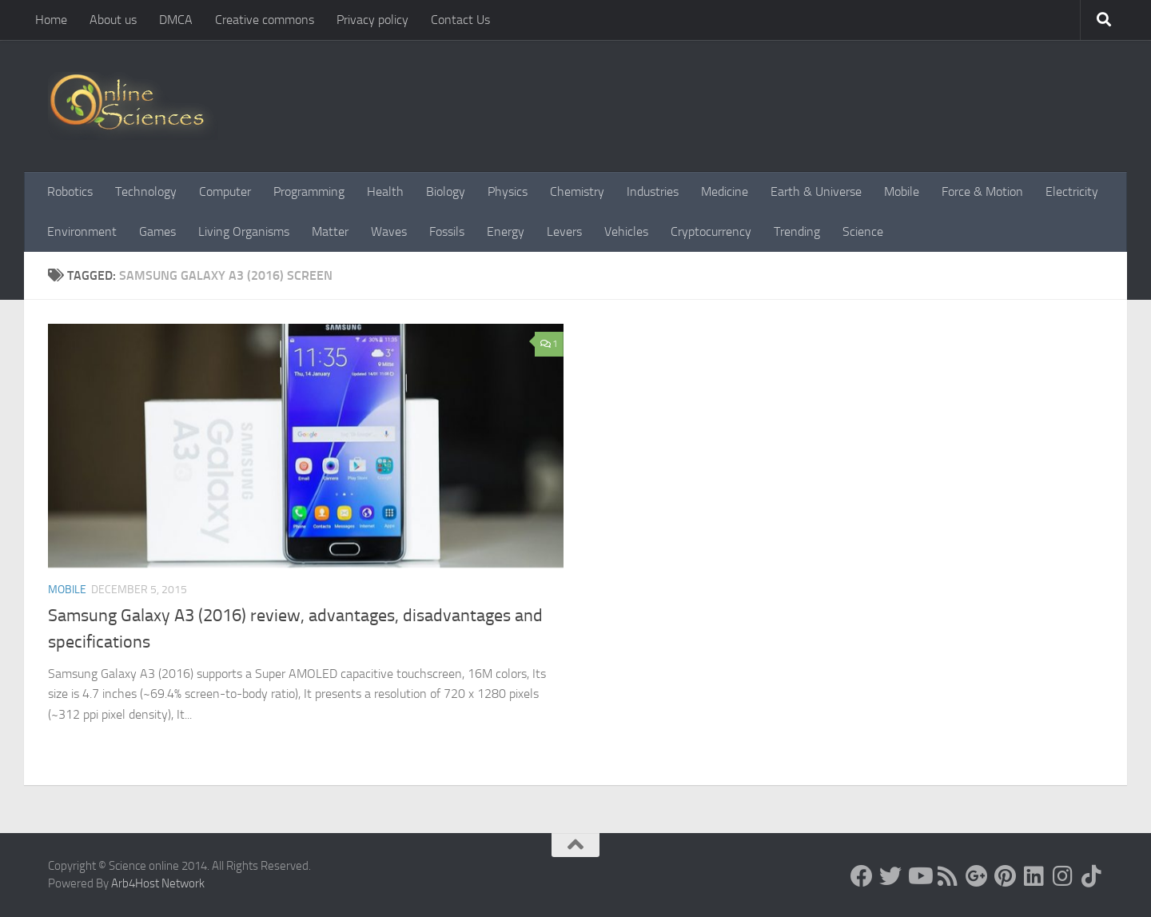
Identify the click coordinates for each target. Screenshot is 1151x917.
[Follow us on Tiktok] (1092, 876)
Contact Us (460, 19)
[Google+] (977, 876)
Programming (309, 191)
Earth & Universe (816, 191)
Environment (82, 231)
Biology (445, 191)
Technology (146, 191)
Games (157, 231)
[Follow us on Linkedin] (1034, 876)
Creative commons (264, 19)
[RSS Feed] (948, 876)
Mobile (901, 191)
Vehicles (626, 231)
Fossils (446, 231)
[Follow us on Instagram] (1063, 876)
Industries (653, 191)
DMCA (176, 19)
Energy (505, 231)
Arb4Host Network (158, 883)
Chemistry (577, 191)
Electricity (1071, 191)
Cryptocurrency (711, 231)
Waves (389, 231)
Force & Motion (982, 191)
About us (113, 19)
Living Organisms (243, 231)
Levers (564, 231)
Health (385, 191)
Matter (330, 231)
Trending (797, 231)
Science (862, 231)
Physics (508, 191)
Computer (225, 191)
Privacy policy (372, 19)
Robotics (70, 191)
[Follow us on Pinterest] (1005, 876)
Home (51, 19)
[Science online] (861, 876)
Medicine (724, 191)
